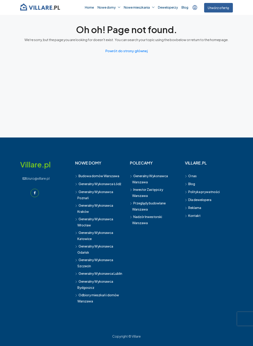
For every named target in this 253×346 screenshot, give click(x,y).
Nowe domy (107, 7)
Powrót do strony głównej (126, 51)
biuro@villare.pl (36, 178)
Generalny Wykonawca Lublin (100, 273)
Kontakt (194, 215)
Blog (184, 7)
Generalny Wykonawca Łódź (100, 184)
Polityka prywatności (204, 192)
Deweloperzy (168, 7)
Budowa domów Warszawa (99, 176)
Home (89, 7)
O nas (192, 176)
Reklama (194, 208)
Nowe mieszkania (137, 7)
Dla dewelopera (199, 200)
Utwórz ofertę (218, 8)
